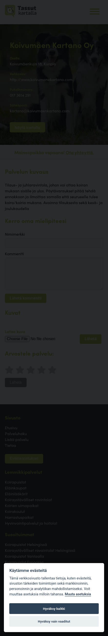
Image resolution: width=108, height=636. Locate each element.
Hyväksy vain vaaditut (54, 621)
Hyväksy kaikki (54, 609)
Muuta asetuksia (78, 594)
